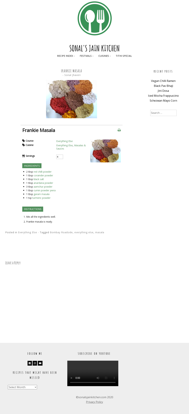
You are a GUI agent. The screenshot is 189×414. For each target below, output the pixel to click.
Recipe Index (65, 55)
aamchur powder (43, 186)
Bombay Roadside (61, 232)
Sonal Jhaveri (72, 75)
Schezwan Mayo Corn (163, 100)
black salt (39, 179)
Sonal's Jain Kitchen (94, 48)
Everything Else (64, 141)
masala (99, 232)
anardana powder (43, 182)
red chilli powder (42, 171)
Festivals (86, 55)
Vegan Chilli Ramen (163, 81)
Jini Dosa (163, 91)
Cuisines (103, 55)
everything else (83, 232)
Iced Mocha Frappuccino (163, 96)
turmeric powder (41, 197)
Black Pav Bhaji (163, 86)
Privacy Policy (94, 402)
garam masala (41, 194)
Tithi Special (124, 55)
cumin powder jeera (45, 190)
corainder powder (43, 175)
